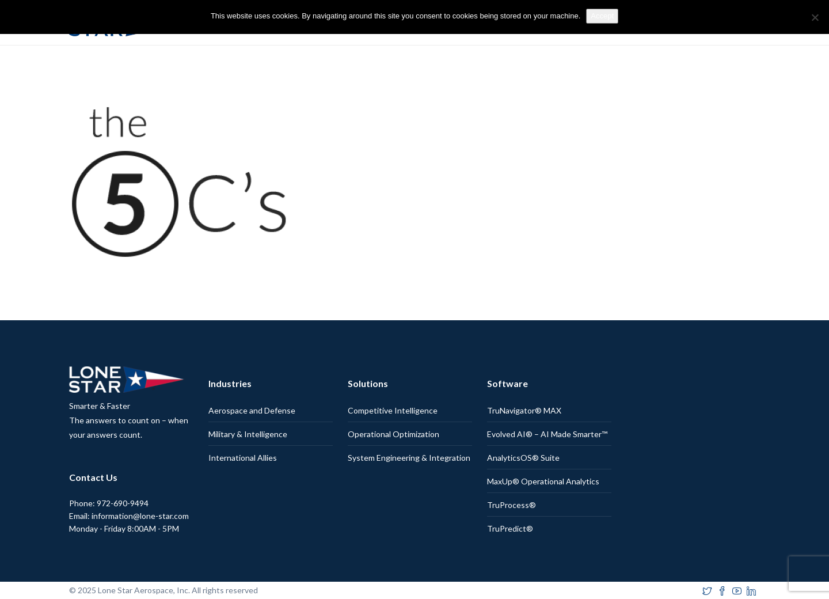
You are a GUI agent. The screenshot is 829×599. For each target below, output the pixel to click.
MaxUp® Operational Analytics (543, 481)
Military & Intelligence (247, 434)
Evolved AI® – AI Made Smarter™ (547, 434)
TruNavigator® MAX (524, 410)
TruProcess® (511, 505)
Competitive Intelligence (393, 410)
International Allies (242, 457)
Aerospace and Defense (251, 410)
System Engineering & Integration (409, 457)
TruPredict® (510, 528)
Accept (602, 16)
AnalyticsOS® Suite (523, 457)
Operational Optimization (393, 434)
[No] (814, 17)
